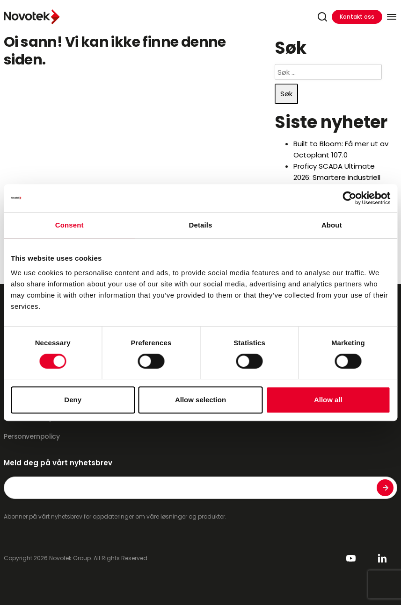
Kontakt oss (357, 17)
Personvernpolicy (31, 436)
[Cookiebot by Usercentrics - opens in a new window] (349, 198)
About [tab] (331, 225)
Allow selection (200, 400)
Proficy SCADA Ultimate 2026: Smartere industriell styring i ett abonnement (337, 177)
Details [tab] (200, 225)
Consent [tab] (69, 225)
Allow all (328, 400)
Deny (72, 400)
